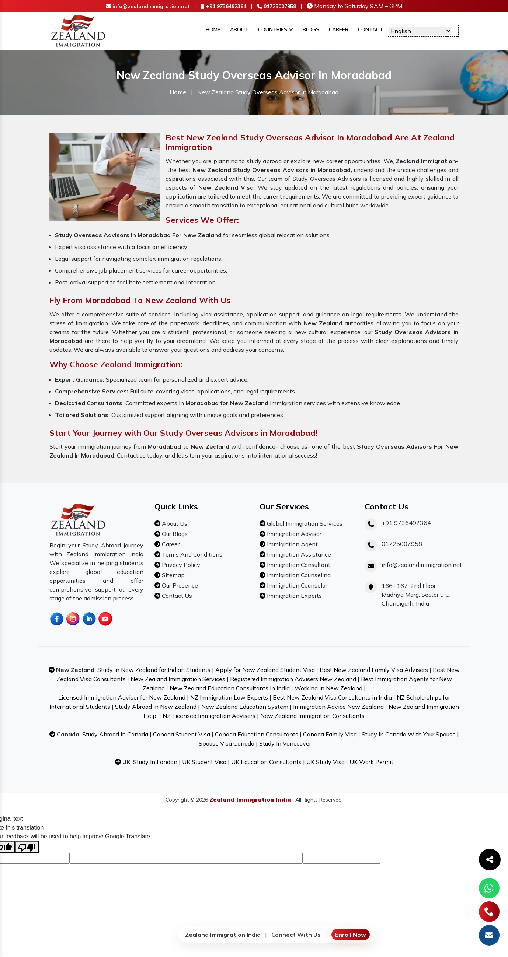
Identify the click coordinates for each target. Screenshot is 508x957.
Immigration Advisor (293, 533)
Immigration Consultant (297, 564)
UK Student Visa (204, 761)
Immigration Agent (291, 544)
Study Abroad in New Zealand (155, 706)
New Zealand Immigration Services (178, 679)
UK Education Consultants (266, 761)
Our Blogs (174, 533)
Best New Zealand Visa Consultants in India (332, 697)
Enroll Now (350, 934)
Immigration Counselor (296, 585)
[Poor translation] (27, 847)
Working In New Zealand (328, 688)
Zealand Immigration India (223, 934)
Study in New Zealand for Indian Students (153, 669)
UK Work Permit (371, 761)
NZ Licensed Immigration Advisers (209, 715)
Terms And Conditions (191, 554)
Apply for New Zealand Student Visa (265, 669)
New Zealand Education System (244, 706)
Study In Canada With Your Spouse (409, 734)
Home (213, 29)
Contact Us (176, 595)
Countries (275, 29)
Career (338, 29)
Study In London (155, 761)
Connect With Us (296, 934)
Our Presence (179, 585)
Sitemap (172, 575)
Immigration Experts (293, 595)
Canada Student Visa (181, 734)
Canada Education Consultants (256, 734)
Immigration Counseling (298, 575)
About (239, 29)
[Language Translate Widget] (420, 31)
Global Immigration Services (303, 523)
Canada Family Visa (330, 734)
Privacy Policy (180, 564)
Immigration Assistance (298, 554)
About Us (173, 523)
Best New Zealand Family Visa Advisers (374, 669)
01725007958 (276, 6)
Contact (370, 29)
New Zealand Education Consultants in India (230, 688)
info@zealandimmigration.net (148, 6)
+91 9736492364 (223, 6)
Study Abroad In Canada (115, 734)
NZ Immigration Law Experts (229, 697)
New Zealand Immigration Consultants (312, 715)
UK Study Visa (325, 761)
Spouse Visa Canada (226, 743)
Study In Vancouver (285, 743)
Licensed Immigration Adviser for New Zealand (121, 697)
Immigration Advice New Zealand (338, 706)
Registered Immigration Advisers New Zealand (293, 679)
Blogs (311, 29)
